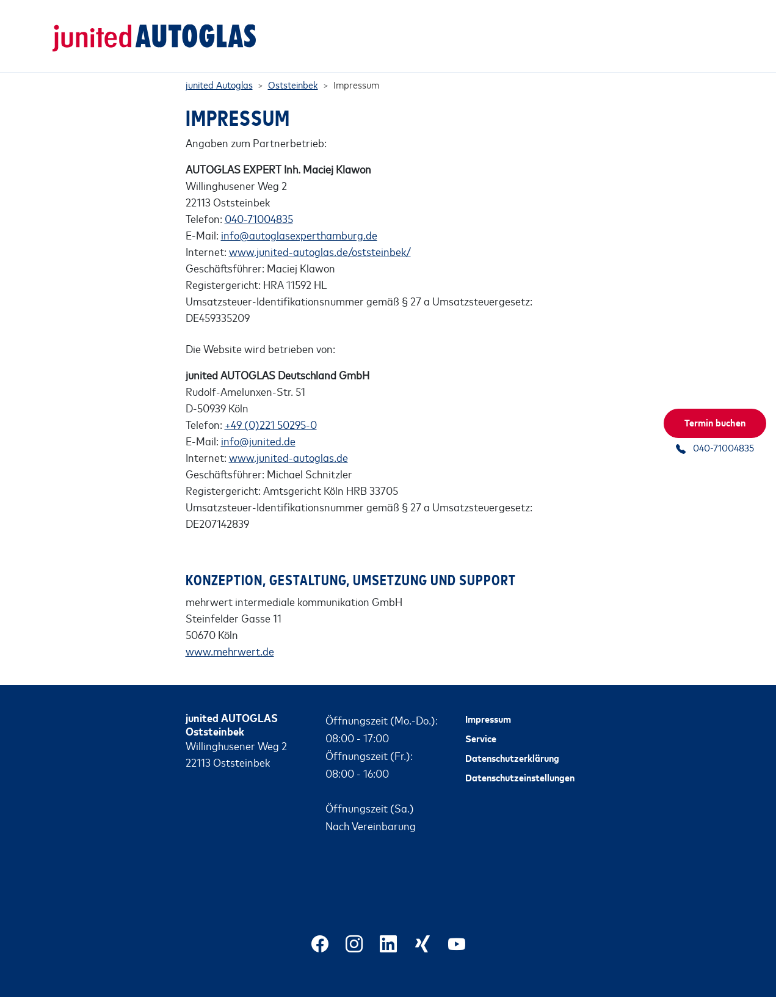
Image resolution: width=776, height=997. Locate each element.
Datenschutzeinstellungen (520, 762)
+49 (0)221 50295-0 (271, 408)
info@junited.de (258, 425)
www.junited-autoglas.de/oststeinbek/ (320, 235)
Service (480, 722)
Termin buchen (714, 422)
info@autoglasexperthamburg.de (299, 219)
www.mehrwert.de (230, 635)
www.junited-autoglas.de (288, 441)
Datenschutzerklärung (512, 742)
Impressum (488, 703)
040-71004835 (259, 202)
